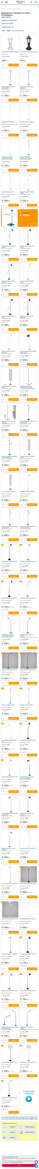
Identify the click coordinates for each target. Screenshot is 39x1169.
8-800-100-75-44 (20, 1)
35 (32, 1118)
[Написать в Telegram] (36, 1166)
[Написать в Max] (36, 1162)
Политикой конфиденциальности (16, 1162)
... (29, 1118)
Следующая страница (29, 1092)
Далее (36, 1118)
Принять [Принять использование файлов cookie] (19, 1165)
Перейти (31, 224)
